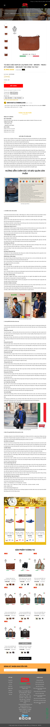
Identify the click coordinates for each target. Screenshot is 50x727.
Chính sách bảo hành (39, 684)
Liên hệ (10, 694)
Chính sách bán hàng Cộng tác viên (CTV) (39, 689)
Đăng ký (10, 690)
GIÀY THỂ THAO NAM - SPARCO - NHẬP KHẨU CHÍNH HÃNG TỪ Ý (19, 534)
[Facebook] (20, 718)
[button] (25, 543)
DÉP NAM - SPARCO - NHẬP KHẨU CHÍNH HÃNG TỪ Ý (30, 534)
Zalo (47, 713)
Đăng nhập (10, 688)
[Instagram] (29, 718)
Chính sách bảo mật (40, 682)
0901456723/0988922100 (16, 103)
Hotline (47, 709)
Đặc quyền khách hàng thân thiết (40, 703)
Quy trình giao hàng (39, 693)
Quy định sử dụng (39, 686)
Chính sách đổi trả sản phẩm (40, 691)
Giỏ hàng (10, 692)
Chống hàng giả (39, 680)
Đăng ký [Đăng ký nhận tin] (42, 670)
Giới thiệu (10, 682)
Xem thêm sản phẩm (25, 658)
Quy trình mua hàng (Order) (40, 698)
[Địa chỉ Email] (21, 670)
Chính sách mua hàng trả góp (40, 700)
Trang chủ (10, 680)
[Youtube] (26, 718)
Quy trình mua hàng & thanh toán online (40, 696)
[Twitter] (23, 718)
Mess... (47, 718)
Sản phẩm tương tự (25, 550)
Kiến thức (10, 686)
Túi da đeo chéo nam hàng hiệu (15, 402)
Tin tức (10, 684)
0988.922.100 (27, 701)
